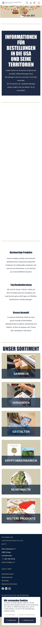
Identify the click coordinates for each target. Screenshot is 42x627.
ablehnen (11, 620)
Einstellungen (9, 615)
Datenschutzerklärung (25, 615)
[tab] (21, 16)
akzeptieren (27, 620)
